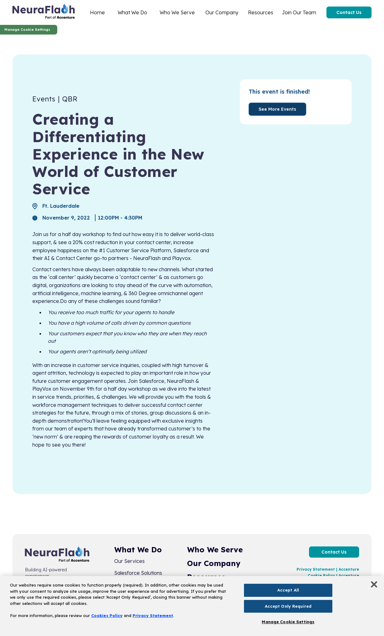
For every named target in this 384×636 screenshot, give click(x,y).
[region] (192, 606)
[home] (43, 12)
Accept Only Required (288, 606)
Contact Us (349, 12)
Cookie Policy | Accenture (333, 575)
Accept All (288, 589)
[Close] (374, 584)
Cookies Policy (107, 615)
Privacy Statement (153, 615)
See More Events (277, 109)
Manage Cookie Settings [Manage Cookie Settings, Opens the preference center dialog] (288, 621)
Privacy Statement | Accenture (328, 569)
